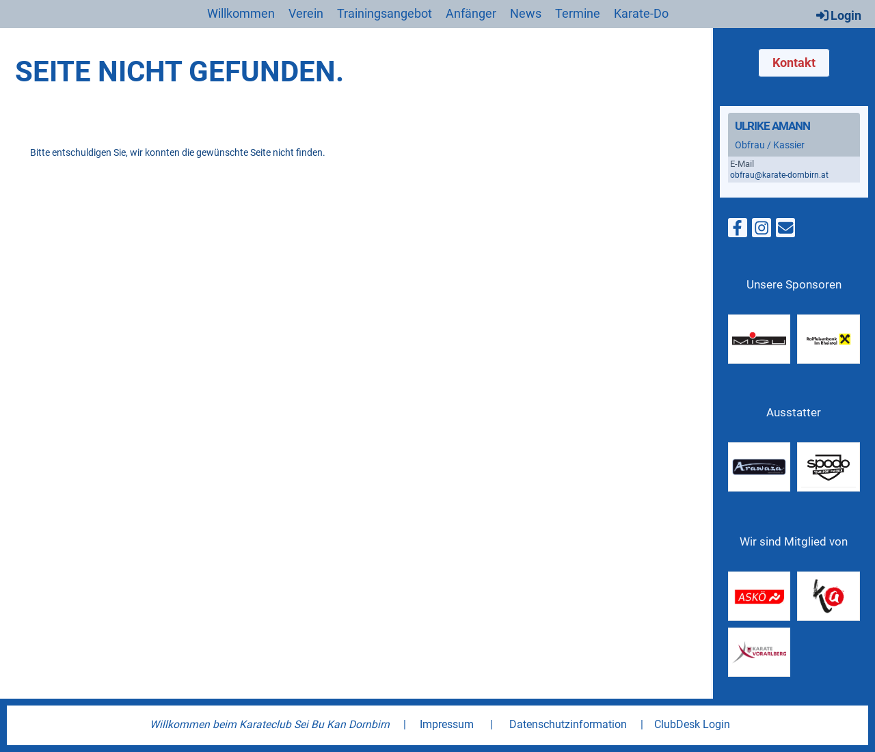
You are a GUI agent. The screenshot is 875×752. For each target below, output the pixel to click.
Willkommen (241, 13)
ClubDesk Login (692, 724)
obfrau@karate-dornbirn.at (779, 175)
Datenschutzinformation (568, 724)
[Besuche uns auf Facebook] (737, 230)
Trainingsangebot (384, 13)
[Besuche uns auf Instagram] (761, 230)
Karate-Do (641, 13)
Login (837, 15)
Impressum (447, 724)
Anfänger (471, 13)
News (525, 13)
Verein (305, 13)
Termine (577, 13)
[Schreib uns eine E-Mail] (785, 230)
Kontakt (794, 62)
